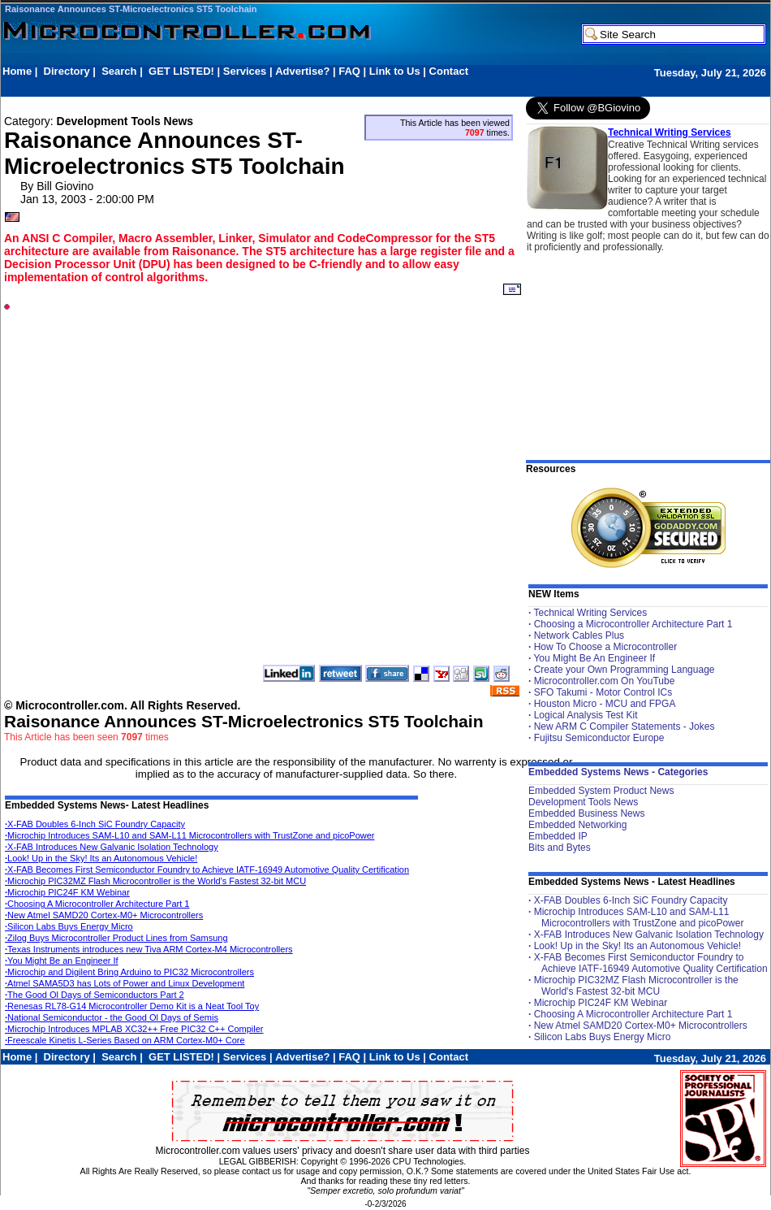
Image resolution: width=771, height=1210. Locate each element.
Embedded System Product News (601, 790)
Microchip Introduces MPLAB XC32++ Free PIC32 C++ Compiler (134, 1029)
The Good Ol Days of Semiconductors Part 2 (94, 995)
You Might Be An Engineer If (594, 658)
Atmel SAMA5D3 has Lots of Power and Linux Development (124, 983)
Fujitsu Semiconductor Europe (599, 738)
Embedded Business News (586, 813)
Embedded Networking (577, 825)
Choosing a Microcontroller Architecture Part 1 (633, 624)
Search (118, 71)
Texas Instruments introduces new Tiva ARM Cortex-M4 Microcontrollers (149, 949)
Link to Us (394, 71)
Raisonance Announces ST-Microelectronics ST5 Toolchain (131, 9)
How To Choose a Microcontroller (606, 647)
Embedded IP (558, 836)
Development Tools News (583, 802)
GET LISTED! (181, 71)
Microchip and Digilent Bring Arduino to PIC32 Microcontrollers (129, 972)
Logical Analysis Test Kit (586, 715)
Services (245, 71)
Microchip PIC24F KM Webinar (67, 892)
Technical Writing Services (669, 132)
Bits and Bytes (559, 847)
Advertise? (302, 71)
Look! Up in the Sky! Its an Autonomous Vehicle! (101, 858)
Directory (67, 71)
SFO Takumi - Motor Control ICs (603, 692)
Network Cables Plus (579, 635)
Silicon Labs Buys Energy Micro (69, 926)
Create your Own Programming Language (624, 669)
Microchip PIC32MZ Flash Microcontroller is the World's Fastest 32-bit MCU (155, 881)
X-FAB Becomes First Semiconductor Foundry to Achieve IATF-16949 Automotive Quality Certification (207, 869)
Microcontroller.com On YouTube (604, 681)
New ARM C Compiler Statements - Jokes (624, 726)
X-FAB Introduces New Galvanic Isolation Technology (111, 847)
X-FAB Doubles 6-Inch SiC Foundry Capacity (95, 824)
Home (17, 71)
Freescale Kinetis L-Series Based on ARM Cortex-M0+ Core (125, 1040)
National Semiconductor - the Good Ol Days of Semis (111, 1017)
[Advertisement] (182, 479)
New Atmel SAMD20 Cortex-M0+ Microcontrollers (104, 915)
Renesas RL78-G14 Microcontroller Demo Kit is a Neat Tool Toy (132, 1006)
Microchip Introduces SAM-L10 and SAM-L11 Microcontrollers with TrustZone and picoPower (189, 835)
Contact (448, 71)
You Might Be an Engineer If (61, 960)
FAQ (349, 71)
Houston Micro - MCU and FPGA (605, 703)
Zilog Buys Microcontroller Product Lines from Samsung (116, 938)
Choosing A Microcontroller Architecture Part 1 (97, 904)
